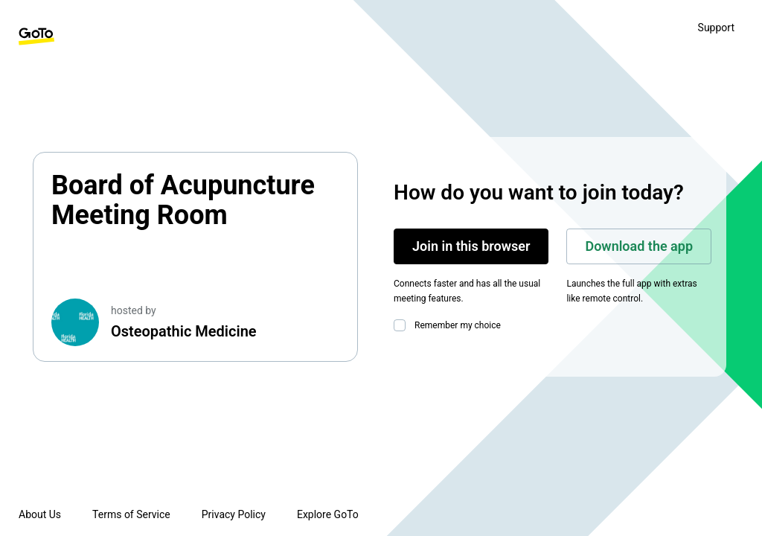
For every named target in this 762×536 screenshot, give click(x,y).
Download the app (639, 246)
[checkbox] (403, 325)
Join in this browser (471, 246)
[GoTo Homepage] (36, 36)
